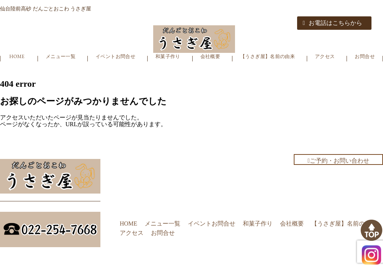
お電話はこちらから (332, 23)
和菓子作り (167, 56)
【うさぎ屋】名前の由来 (267, 56)
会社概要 (210, 56)
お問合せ (365, 56)
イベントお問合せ (115, 56)
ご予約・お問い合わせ (338, 160)
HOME (17, 56)
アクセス (325, 56)
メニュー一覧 (60, 56)
